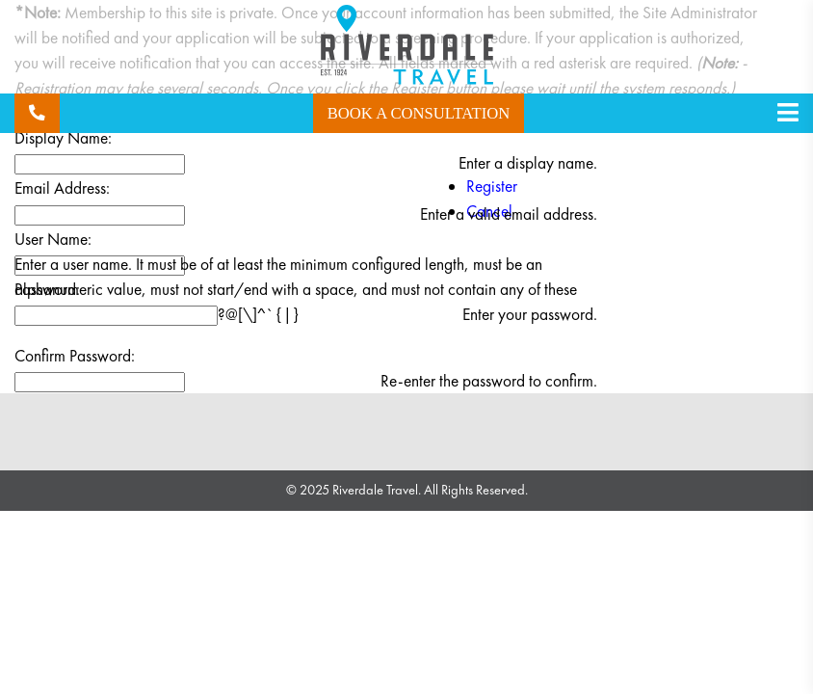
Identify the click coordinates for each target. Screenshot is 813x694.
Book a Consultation (419, 113)
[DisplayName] (99, 164)
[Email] (99, 215)
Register (491, 186)
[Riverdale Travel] (407, 48)
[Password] (116, 316)
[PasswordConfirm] (99, 382)
